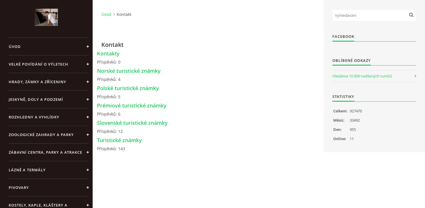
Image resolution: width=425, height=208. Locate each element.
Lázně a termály (27, 169)
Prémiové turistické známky (131, 105)
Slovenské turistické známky (132, 123)
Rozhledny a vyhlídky (34, 117)
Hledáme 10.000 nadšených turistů (362, 76)
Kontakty (108, 53)
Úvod (15, 46)
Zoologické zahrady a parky (41, 134)
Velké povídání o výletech (38, 64)
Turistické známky (119, 140)
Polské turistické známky (128, 88)
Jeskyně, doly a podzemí (36, 99)
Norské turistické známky (129, 71)
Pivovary (19, 187)
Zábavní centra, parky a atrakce (45, 152)
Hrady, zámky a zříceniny (37, 81)
